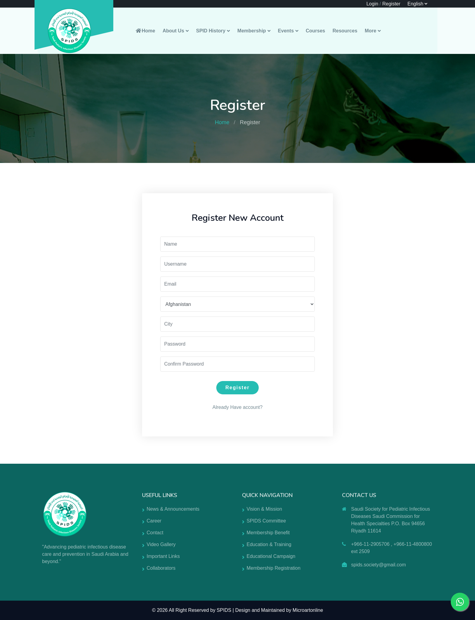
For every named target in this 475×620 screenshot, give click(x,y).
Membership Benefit (268, 532)
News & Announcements (173, 509)
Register (391, 3)
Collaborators (161, 568)
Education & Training (269, 544)
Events (286, 30)
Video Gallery (161, 544)
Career (154, 520)
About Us (173, 30)
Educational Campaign (271, 556)
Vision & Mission (264, 509)
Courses (315, 30)
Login (372, 3)
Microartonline (308, 610)
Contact (155, 532)
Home (145, 30)
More (370, 30)
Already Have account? (237, 407)
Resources (345, 30)
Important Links (163, 556)
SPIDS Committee (266, 520)
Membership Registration (274, 568)
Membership (252, 30)
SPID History (210, 30)
